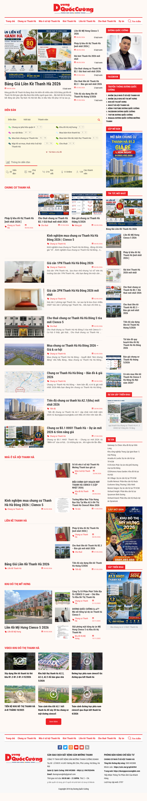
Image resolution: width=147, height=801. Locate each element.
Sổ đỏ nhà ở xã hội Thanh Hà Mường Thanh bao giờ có (85, 466)
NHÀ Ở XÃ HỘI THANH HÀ (118, 105)
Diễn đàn (12, 119)
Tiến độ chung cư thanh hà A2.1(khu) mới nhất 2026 (73, 402)
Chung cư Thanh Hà (27, 21)
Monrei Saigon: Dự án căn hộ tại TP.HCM (124, 488)
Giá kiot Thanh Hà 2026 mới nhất (87, 57)
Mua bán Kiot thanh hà (69, 133)
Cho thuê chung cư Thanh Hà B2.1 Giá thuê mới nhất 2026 (87, 70)
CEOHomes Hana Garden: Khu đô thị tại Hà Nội (123, 473)
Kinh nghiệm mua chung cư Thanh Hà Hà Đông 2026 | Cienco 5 (72, 237)
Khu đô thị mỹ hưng (68, 127)
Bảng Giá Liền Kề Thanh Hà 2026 (33, 83)
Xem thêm (53, 721)
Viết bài (27, 119)
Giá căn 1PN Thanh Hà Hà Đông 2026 (70, 263)
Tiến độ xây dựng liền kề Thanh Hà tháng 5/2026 (85, 95)
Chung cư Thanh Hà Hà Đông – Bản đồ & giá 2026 (74, 375)
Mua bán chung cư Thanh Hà (25, 138)
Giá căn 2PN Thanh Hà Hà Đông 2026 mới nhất (73, 292)
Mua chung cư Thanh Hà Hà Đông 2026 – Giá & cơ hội (72, 347)
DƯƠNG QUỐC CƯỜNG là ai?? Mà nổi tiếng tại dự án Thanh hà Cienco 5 (87, 612)
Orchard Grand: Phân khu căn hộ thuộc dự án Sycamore (124, 499)
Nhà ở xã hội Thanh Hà (49, 21)
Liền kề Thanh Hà (87, 21)
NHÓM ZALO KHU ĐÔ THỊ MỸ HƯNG (122, 99)
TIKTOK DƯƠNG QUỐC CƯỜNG (120, 115)
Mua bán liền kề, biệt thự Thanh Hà (75, 138)
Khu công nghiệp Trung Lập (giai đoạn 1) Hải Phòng (124, 453)
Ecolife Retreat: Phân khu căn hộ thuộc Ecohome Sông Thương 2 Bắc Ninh (123, 483)
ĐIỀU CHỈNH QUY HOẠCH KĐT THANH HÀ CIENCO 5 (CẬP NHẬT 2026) (86, 485)
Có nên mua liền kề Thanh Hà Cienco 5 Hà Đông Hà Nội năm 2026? (132, 378)
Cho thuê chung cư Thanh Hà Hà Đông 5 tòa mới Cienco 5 (74, 320)
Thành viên (43, 119)
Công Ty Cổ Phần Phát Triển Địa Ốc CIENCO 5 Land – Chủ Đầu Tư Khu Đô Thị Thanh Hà (87, 594)
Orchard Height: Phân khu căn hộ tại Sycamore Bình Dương (122, 493)
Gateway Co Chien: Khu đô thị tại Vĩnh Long (122, 446)
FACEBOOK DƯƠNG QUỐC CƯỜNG (121, 111)
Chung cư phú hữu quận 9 (23, 127)
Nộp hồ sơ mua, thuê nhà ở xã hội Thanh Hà (27, 145)
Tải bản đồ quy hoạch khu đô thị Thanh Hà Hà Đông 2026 (132, 343)
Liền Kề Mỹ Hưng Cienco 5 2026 (86, 32)
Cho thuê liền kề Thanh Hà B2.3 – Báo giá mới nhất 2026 (88, 82)
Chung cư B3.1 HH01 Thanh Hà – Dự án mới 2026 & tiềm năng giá (74, 430)
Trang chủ (10, 21)
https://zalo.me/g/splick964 (125, 767)
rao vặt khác (17, 133)
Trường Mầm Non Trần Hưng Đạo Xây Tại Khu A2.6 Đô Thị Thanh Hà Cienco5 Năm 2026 (85, 502)
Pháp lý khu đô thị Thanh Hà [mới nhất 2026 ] (87, 45)
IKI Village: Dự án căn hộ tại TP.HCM (122, 478)
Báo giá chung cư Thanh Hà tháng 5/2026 (86, 220)
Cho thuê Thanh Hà (107, 21)
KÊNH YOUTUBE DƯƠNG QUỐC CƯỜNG (123, 108)
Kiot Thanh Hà (69, 21)
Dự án (121, 21)
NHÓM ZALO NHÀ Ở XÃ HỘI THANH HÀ (124, 95)
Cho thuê (63, 143)
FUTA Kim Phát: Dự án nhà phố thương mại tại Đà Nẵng (123, 466)
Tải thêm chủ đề (53, 152)
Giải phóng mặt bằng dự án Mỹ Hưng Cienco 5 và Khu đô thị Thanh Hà (86, 629)
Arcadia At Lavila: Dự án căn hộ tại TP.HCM (121, 460)
